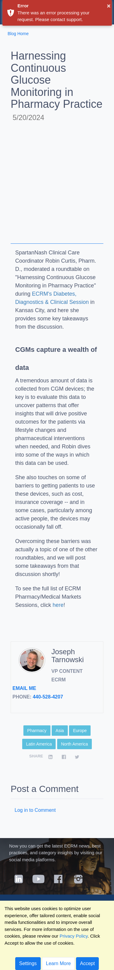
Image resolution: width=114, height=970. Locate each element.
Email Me (24, 688)
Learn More (58, 963)
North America (74, 744)
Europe (80, 730)
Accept (87, 963)
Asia (60, 730)
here (58, 605)
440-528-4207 (48, 696)
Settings (28, 963)
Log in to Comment (35, 810)
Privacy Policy (74, 936)
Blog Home (18, 33)
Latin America (39, 744)
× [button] (109, 5)
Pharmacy (37, 730)
